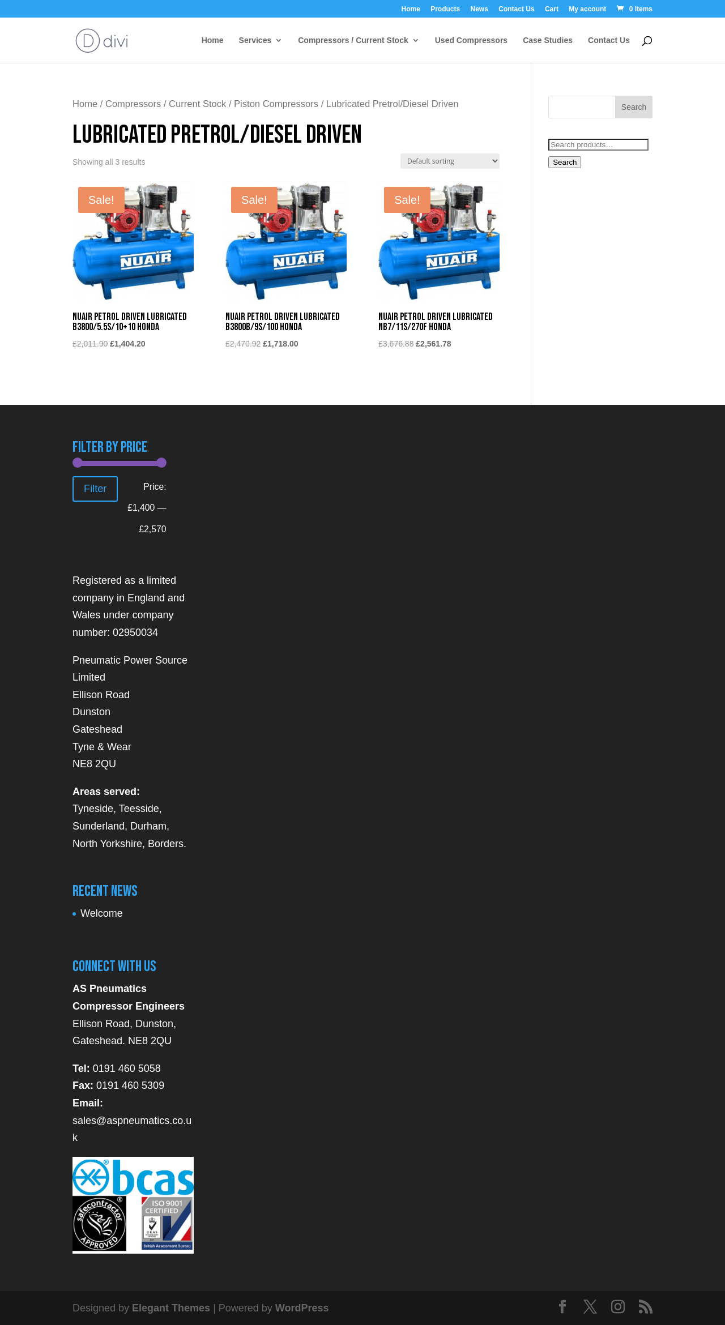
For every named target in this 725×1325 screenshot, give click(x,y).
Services (255, 40)
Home (410, 9)
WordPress (302, 1308)
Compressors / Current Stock (353, 40)
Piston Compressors (276, 104)
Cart (551, 9)
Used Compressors (471, 40)
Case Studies (548, 40)
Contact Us (516, 9)
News (479, 9)
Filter (95, 488)
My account (587, 9)
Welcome (101, 913)
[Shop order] (450, 161)
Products (445, 9)
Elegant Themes (171, 1308)
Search (565, 162)
